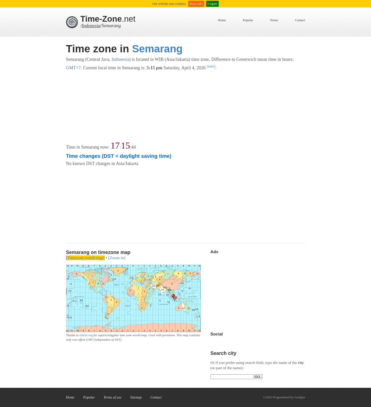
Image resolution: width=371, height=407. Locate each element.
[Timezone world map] (85, 257)
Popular (248, 20)
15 (125, 146)
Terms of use (113, 397)
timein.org (86, 335)
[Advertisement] (185, 106)
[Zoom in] (116, 257)
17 (115, 146)
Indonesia (91, 25)
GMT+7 (73, 67)
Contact (300, 20)
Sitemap (136, 397)
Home (222, 20)
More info (196, 3)
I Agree (212, 3)
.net (108, 18)
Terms (274, 20)
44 (133, 147)
